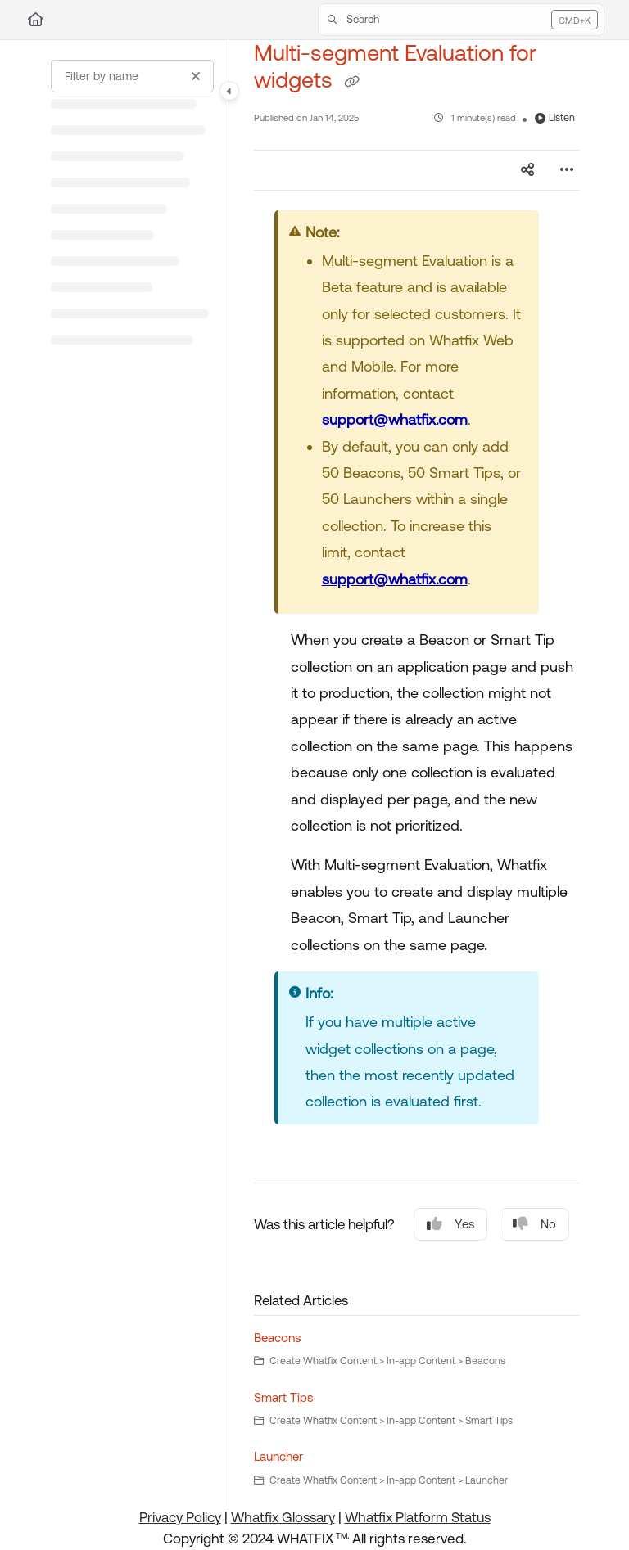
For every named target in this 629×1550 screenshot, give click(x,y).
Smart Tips (283, 1397)
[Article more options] (567, 170)
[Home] (35, 19)
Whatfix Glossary (283, 1517)
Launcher (278, 1456)
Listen (555, 118)
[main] (416, 773)
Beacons (277, 1338)
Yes (450, 1224)
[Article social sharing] (527, 170)
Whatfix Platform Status (418, 1517)
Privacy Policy (180, 1517)
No (534, 1224)
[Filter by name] (132, 76)
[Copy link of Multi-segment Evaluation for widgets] (351, 82)
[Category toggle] (229, 91)
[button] (461, 19)
